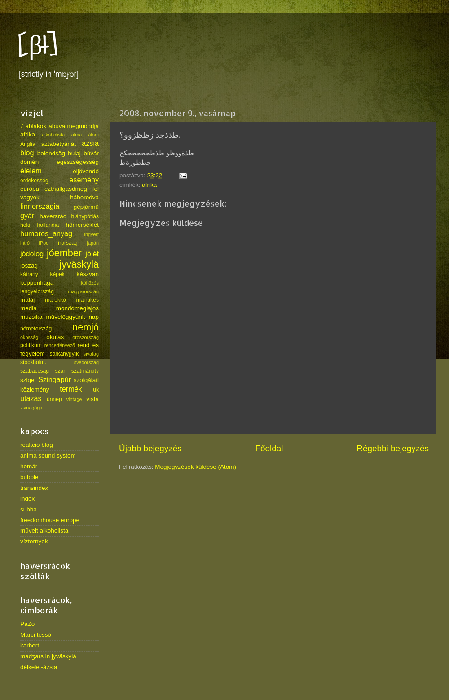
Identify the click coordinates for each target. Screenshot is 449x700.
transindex (34, 487)
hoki (25, 225)
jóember (64, 253)
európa (29, 188)
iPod (44, 243)
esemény (84, 180)
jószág (29, 265)
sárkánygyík (64, 354)
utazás (31, 398)
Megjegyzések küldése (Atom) (195, 466)
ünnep (54, 399)
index (27, 498)
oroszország (85, 337)
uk (96, 390)
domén (29, 161)
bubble (29, 477)
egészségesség (78, 161)
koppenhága (36, 282)
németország (36, 329)
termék (71, 389)
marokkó (55, 300)
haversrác (53, 216)
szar (60, 371)
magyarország (83, 291)
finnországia (39, 206)
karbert (29, 645)
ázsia (90, 143)
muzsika (31, 316)
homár (28, 466)
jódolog (32, 254)
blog (27, 153)
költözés (90, 283)
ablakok (36, 126)
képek (57, 274)
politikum (31, 345)
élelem (31, 171)
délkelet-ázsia (38, 667)
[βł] (38, 46)
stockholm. (33, 362)
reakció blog (36, 444)
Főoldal (269, 448)
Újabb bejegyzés (150, 448)
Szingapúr (54, 379)
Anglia (27, 144)
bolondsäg (51, 153)
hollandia (48, 225)
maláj (27, 299)
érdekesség (34, 180)
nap (93, 316)
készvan (87, 274)
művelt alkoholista (44, 530)
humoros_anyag (46, 233)
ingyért (91, 234)
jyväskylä (79, 264)
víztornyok (34, 541)
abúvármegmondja (73, 126)
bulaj (74, 153)
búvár (91, 153)
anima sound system (48, 455)
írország (68, 243)
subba (28, 509)
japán (93, 243)
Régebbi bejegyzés (393, 448)
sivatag (91, 354)
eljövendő (86, 171)
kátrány (29, 274)
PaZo (27, 624)
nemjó (85, 327)
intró (25, 243)
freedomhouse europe (49, 520)
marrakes (87, 300)
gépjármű (86, 206)
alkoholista (53, 134)
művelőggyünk (65, 316)
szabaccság (34, 371)
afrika (149, 184)
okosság (29, 337)
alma (76, 134)
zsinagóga (31, 407)
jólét (92, 254)
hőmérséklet (82, 224)
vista (92, 399)
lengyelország (37, 291)
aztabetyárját (58, 144)
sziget (28, 380)
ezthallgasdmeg (65, 188)
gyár (27, 215)
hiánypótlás (85, 216)
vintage (74, 399)
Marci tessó (35, 634)
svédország (86, 362)
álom (93, 134)
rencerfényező (59, 345)
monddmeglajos (77, 308)
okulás (55, 337)
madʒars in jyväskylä (48, 656)
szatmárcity (85, 371)
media (28, 308)
